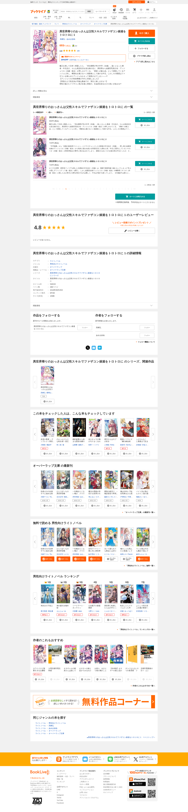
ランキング (61, 782)
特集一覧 (60, 779)
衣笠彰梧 (139, 611)
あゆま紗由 (71, 39)
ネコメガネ (149, 554)
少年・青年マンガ (47, 17)
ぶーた (66, 554)
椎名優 (50, 611)
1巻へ (50, 112)
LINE (58, 790)
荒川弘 (128, 445)
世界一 (90, 445)
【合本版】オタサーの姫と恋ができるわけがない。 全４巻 (116, 671)
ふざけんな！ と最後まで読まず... (142, 441)
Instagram (60, 795)
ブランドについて (109, 776)
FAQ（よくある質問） (87, 787)
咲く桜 (59, 445)
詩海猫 (138, 445)
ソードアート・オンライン (79, 607)
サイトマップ (108, 792)
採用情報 (106, 779)
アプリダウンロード (87, 779)
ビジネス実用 (114, 17)
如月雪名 (91, 554)
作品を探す (84, 776)
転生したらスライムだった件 (126, 607)
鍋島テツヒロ (83, 445)
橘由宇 (49, 445)
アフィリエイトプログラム (89, 798)
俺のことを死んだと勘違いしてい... (126, 551)
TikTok (59, 798)
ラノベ (91, 18)
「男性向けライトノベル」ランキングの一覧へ (137, 629)
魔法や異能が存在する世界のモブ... (94, 493)
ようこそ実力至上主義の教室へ (142, 607)
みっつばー (129, 611)
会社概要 (106, 774)
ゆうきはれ (148, 497)
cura (97, 611)
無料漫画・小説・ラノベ (65, 776)
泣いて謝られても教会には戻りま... (110, 551)
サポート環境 (84, 784)
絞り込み (55, 11)
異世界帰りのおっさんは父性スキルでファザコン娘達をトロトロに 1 (77, 117)
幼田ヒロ (123, 554)
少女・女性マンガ (58, 17)
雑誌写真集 (125, 17)
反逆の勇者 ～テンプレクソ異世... (47, 440)
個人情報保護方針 (109, 784)
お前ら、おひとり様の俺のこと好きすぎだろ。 (101, 670)
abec (80, 611)
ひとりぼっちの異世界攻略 (63, 550)
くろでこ (99, 554)
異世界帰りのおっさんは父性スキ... (47, 389)
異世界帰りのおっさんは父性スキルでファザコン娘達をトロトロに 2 (77, 139)
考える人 (91, 497)
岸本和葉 (76, 497)
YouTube (60, 800)
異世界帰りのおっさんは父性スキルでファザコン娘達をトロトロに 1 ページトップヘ (121, 737)
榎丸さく (67, 497)
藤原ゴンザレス (109, 497)
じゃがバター (109, 611)
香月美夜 (44, 611)
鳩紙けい (139, 497)
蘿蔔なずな (51, 393)
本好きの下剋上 (47, 606)
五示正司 (60, 497)
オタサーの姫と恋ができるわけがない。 (85, 670)
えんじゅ (60, 611)
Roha (112, 445)
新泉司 (122, 445)
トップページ (61, 774)
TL (80, 18)
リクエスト (84, 795)
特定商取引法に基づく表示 (112, 787)
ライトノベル (55, 261)
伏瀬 (121, 611)
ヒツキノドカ (109, 554)
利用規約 (106, 782)
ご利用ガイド (153, 18)
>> (134, 189)
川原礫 (75, 611)
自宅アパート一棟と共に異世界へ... (94, 551)
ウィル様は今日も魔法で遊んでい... (142, 551)
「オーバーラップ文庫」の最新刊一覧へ (139, 512)
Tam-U (52, 497)
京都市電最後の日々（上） (147, 669)
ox (65, 611)
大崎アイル (45, 497)
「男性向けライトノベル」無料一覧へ (140, 566)
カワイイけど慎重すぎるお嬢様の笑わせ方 (39, 670)
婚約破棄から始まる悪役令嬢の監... (79, 441)
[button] (47, 401)
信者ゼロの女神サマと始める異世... (47, 493)
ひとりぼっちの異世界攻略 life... (63, 493)
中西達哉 (131, 497)
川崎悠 (43, 445)
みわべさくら (85, 497)
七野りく (91, 611)
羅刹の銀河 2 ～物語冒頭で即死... (111, 492)
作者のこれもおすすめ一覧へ (144, 686)
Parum (130, 554)
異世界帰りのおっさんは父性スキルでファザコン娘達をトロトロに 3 (77, 161)
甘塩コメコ (146, 445)
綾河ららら (140, 554)
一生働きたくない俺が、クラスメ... (79, 493)
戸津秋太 (123, 497)
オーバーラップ (56, 267)
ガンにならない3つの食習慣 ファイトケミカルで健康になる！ (131, 671)
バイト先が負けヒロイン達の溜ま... (142, 493)
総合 (36, 18)
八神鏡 (106, 445)
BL (69, 18)
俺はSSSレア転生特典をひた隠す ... (126, 493)
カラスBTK (100, 497)
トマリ (96, 445)
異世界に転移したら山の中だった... (110, 608)
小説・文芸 (103, 18)
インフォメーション (87, 790)
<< (53, 189)
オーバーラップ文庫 (57, 270)
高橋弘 (62, 39)
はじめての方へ (142, 18)
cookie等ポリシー (109, 790)
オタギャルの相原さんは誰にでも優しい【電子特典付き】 (70, 671)
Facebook (60, 803)
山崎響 (75, 445)
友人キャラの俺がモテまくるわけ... (94, 441)
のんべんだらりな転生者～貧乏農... (63, 441)
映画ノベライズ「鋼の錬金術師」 (126, 441)
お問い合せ (84, 792)
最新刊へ (59, 112)
